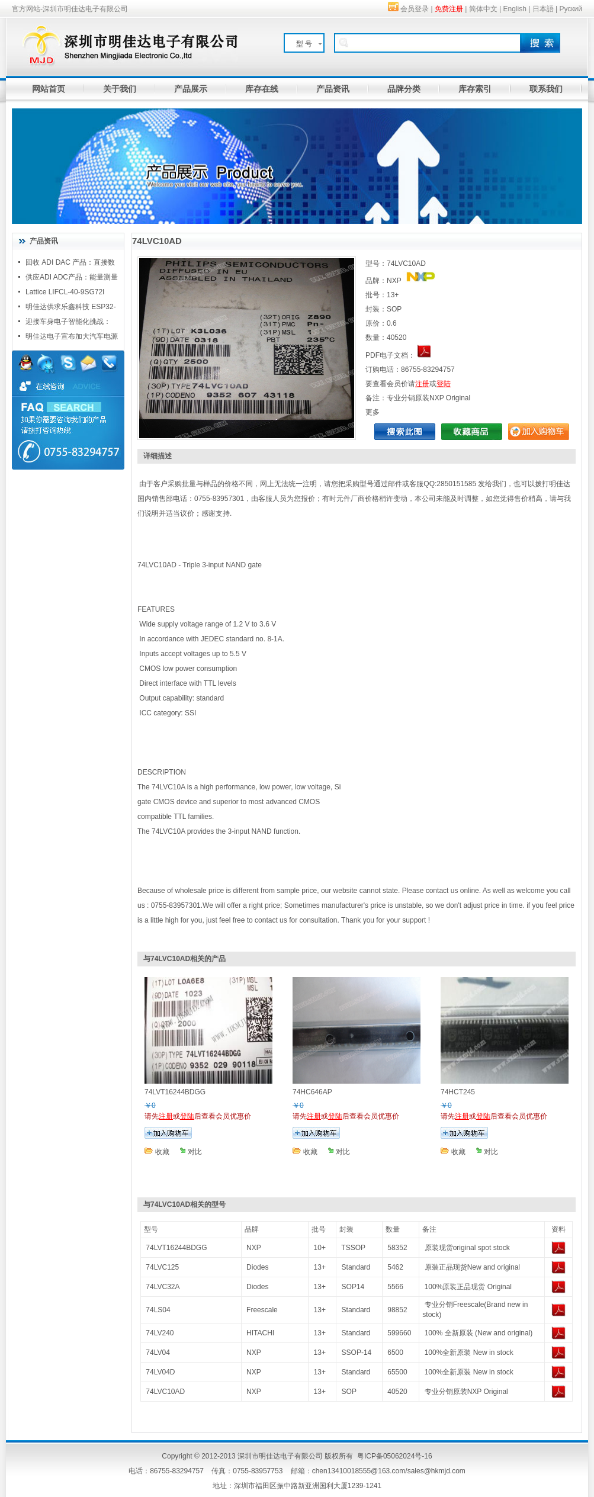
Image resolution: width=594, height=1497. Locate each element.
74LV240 (160, 1333)
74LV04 (157, 1352)
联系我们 (546, 89)
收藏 (162, 1152)
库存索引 (475, 89)
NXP (253, 1248)
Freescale (262, 1310)
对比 (195, 1152)
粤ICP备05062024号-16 (394, 1456)
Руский (570, 9)
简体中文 (483, 9)
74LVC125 (162, 1267)
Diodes (257, 1267)
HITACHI (260, 1333)
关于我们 (119, 89)
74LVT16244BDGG (176, 1248)
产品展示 (190, 89)
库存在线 (261, 89)
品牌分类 (403, 89)
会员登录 (414, 9)
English (514, 9)
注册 (422, 384)
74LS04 (158, 1310)
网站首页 (48, 89)
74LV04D (160, 1372)
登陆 (443, 384)
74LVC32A (162, 1287)
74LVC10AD (165, 1391)
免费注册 (449, 9)
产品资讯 (332, 89)
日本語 (543, 9)
